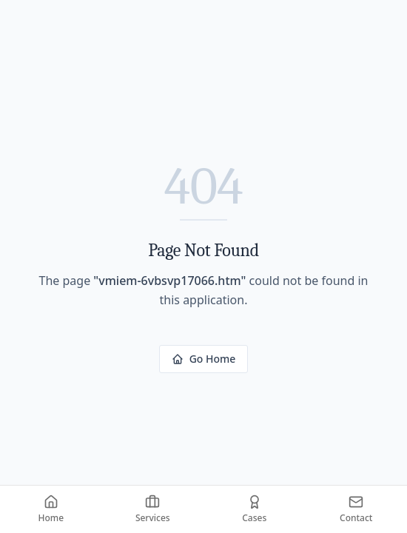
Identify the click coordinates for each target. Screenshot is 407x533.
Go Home (204, 359)
